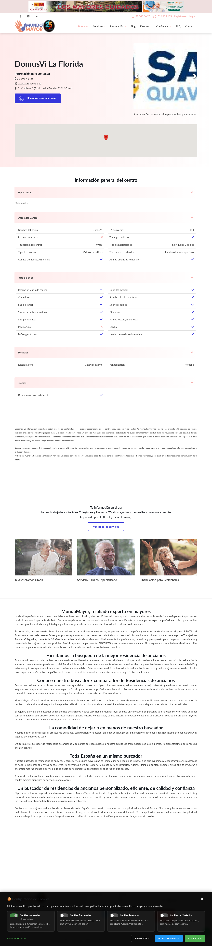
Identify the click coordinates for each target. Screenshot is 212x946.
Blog (133, 26)
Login (192, 16)
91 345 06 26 (142, 16)
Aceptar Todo (194, 938)
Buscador (83, 26)
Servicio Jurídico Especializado (97, 580)
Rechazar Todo (142, 938)
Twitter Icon (36, 16)
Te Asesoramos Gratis (29, 580)
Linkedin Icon (28, 16)
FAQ (178, 26)
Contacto (190, 26)
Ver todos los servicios (106, 526)
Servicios (99, 26)
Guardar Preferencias (169, 938)
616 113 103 (165, 16)
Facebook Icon (20, 16)
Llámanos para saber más (41, 97)
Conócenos (163, 26)
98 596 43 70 (25, 78)
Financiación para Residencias (159, 580)
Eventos (146, 26)
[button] (106, 138)
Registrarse (180, 16)
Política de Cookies (16, 938)
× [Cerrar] (202, 898)
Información (118, 26)
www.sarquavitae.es (29, 83)
